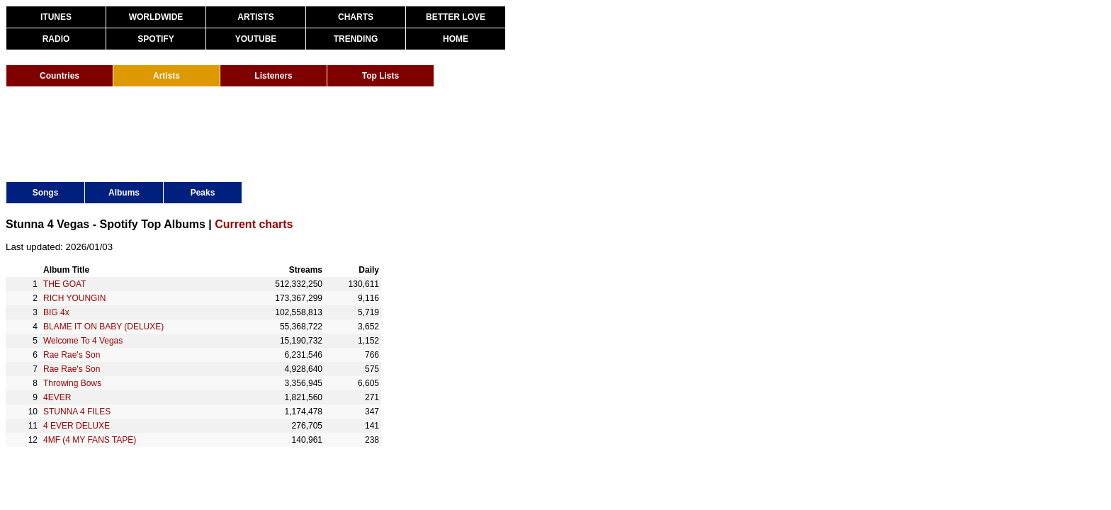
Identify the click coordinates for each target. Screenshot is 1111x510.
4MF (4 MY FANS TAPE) (89, 440)
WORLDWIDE (156, 17)
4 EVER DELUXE (76, 426)
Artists (166, 76)
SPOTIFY (155, 39)
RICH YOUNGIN (74, 298)
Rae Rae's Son (71, 355)
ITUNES (56, 17)
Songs (46, 193)
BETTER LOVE (455, 17)
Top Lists (380, 76)
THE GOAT (64, 284)
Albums (124, 193)
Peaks (203, 193)
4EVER (57, 397)
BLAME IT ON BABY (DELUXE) (103, 327)
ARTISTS (255, 17)
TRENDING (356, 39)
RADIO (56, 39)
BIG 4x (56, 312)
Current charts (254, 224)
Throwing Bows (72, 383)
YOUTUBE (256, 39)
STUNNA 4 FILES (77, 411)
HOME (455, 39)
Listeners (273, 76)
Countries (59, 76)
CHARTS (355, 17)
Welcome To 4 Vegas (83, 341)
